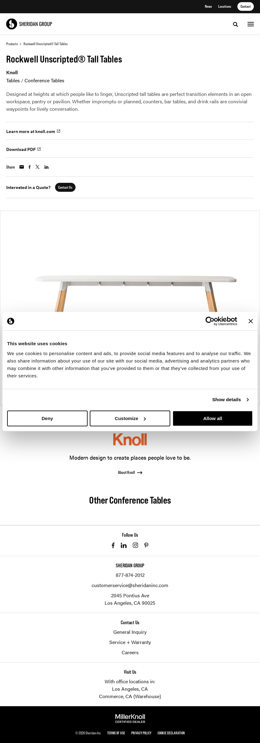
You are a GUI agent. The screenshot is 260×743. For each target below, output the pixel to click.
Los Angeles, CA (130, 688)
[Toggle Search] (235, 24)
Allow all (212, 418)
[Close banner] (251, 321)
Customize (130, 418)
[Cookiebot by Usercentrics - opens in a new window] (210, 321)
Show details (226, 399)
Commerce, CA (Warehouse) (130, 696)
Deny (47, 418)
